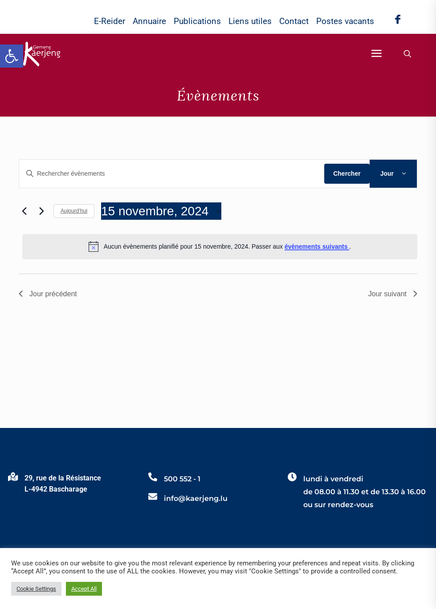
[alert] (219, 246)
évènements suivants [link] (317, 246)
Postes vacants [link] (345, 21)
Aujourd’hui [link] (74, 211)
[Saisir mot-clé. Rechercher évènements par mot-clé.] (171, 174)
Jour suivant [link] (392, 294)
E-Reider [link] (109, 21)
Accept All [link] (84, 588)
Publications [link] (197, 21)
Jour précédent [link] (48, 294)
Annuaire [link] (149, 21)
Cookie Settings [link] (36, 588)
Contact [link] (294, 21)
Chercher (346, 173)
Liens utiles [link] (250, 21)
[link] (11, 56)
